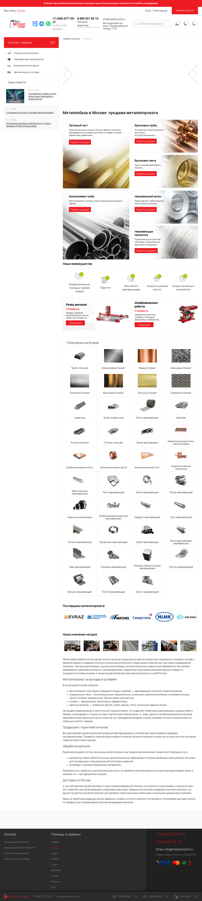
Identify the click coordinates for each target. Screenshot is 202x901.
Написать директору (83, 24)
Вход (148, 10)
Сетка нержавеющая (147, 417)
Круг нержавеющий (181, 517)
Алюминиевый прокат (113, 368)
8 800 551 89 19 (87, 18)
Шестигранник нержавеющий (80, 492)
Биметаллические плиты (79, 467)
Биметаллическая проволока (181, 467)
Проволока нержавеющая (113, 542)
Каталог (55, 859)
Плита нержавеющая (113, 592)
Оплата (54, 876)
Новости (55, 847)
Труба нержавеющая (147, 542)
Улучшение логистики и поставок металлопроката (29, 112)
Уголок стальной (80, 442)
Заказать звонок (185, 10)
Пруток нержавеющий (181, 567)
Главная (55, 842)
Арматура (79, 417)
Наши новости (17, 82)
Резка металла (76, 304)
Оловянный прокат (181, 393)
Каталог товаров (31, 42)
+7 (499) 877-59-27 (63, 20)
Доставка (56, 870)
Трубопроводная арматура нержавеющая (113, 517)
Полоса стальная (113, 442)
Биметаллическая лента (113, 467)
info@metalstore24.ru (178, 849)
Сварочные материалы (79, 517)
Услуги (54, 864)
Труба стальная (79, 368)
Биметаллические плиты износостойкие (181, 442)
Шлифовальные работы (146, 304)
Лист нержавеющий (113, 492)
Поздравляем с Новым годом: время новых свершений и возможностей (42, 96)
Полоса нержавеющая (80, 542)
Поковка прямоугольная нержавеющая (147, 567)
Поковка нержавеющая (113, 567)
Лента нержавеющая (147, 492)
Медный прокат (147, 368)
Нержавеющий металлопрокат (19, 847)
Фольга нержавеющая (80, 592)
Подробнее (75, 323)
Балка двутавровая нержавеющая (181, 542)
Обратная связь (16, 896)
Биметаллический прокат (16, 853)
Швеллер (181, 417)
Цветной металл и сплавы (17, 859)
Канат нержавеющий (147, 592)
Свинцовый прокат (181, 368)
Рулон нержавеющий (181, 492)
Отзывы (55, 881)
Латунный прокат (147, 393)
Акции (54, 853)
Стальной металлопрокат (16, 842)
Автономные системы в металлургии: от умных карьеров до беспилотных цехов (28, 124)
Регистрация (160, 10)
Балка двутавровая (147, 442)
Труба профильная (113, 417)
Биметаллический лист (147, 467)
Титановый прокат (80, 393)
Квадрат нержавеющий (147, 517)
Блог (53, 887)
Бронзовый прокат (113, 393)
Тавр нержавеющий (79, 567)
